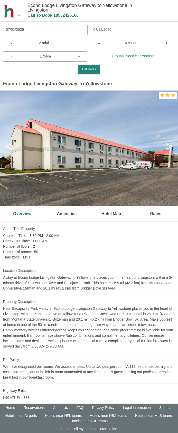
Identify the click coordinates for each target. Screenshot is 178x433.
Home (10, 408)
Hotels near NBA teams (108, 415)
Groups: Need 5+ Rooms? (133, 56)
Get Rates (89, 69)
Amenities (67, 213)
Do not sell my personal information (89, 429)
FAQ (79, 408)
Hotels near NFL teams (63, 415)
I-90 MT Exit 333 (16, 398)
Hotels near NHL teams (89, 421)
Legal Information (137, 408)
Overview (22, 213)
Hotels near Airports (21, 415)
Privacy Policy (103, 408)
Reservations (34, 408)
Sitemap (165, 408)
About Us (60, 408)
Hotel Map (111, 213)
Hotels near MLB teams (154, 415)
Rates (156, 213)
